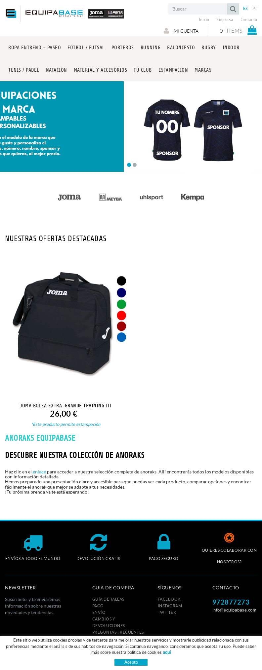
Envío (99, 612)
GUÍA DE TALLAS (108, 599)
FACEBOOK (169, 599)
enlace (39, 471)
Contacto (248, 19)
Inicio (204, 19)
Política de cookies (94, 654)
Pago (98, 606)
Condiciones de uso (162, 654)
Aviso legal (128, 654)
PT (254, 8)
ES (245, 8)
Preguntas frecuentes (118, 632)
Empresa (224, 19)
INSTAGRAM (170, 606)
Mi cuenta (180, 30)
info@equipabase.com (234, 610)
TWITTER (167, 612)
